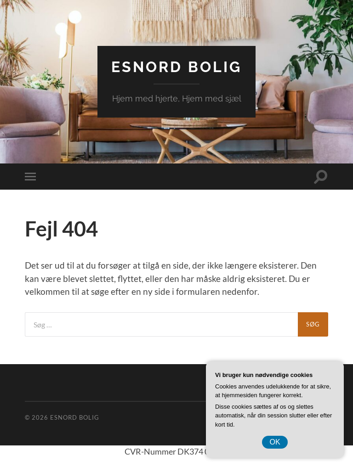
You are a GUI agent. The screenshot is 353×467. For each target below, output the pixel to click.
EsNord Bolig (176, 66)
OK (274, 442)
